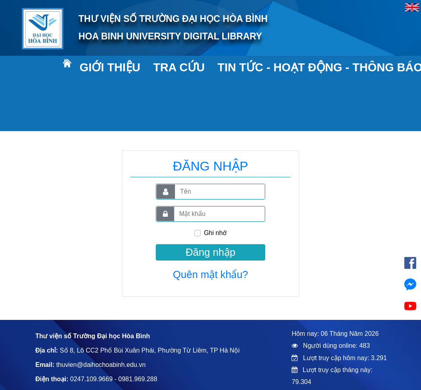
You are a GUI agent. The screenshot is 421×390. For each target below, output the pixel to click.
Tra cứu (179, 67)
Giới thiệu (109, 67)
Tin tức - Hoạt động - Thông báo (312, 67)
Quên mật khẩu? (210, 274)
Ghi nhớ (215, 232)
